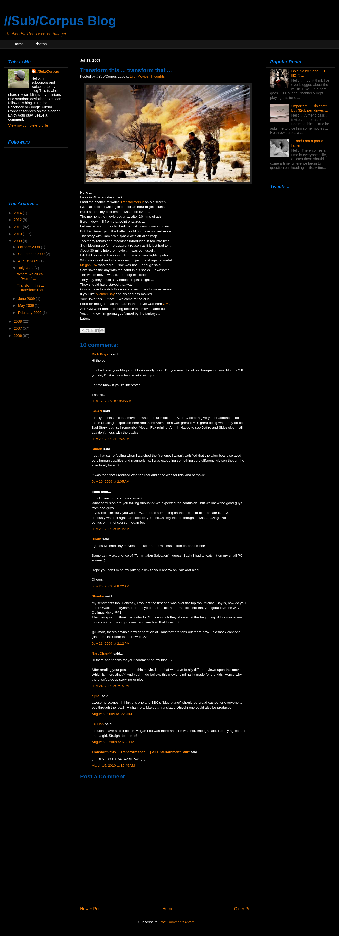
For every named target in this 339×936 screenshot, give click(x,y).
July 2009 (26, 268)
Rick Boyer (101, 354)
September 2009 (31, 254)
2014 (18, 213)
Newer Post (91, 908)
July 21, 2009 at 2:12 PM (110, 643)
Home (19, 44)
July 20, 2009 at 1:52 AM (110, 439)
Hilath (96, 539)
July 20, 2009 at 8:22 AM (110, 586)
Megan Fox (89, 265)
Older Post (244, 908)
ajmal (96, 696)
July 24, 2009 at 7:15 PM (110, 686)
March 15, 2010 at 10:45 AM (113, 765)
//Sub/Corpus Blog (60, 21)
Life (133, 76)
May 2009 (26, 305)
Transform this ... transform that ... (32, 287)
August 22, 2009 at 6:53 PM (113, 742)
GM (165, 304)
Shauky (98, 596)
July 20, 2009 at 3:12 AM (110, 529)
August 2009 (28, 261)
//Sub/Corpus (48, 71)
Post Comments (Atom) (177, 922)
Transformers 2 (132, 202)
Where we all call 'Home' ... (30, 276)
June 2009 (27, 299)
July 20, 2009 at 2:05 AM (110, 481)
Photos (41, 44)
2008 (18, 321)
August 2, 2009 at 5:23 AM (112, 714)
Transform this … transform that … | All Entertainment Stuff (141, 752)
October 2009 (29, 247)
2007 (18, 328)
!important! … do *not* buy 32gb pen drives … (309, 108)
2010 (18, 234)
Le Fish (98, 724)
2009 (18, 241)
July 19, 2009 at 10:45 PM (111, 401)
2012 (18, 220)
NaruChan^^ (102, 653)
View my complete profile (28, 125)
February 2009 (30, 313)
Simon (97, 449)
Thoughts (157, 76)
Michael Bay (105, 294)
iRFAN (97, 411)
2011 (18, 227)
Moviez (142, 76)
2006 (18, 335)
